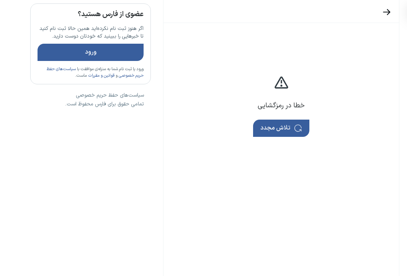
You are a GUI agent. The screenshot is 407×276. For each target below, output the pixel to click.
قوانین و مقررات (74, 98)
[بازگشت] (360, 12)
